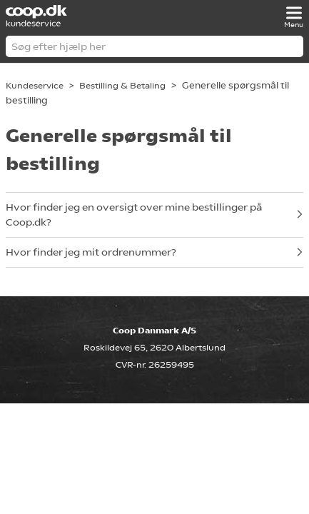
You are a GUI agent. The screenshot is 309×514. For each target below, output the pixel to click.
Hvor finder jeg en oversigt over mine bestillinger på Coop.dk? (134, 214)
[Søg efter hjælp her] (154, 46)
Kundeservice (35, 86)
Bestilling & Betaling (122, 86)
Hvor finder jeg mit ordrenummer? (91, 252)
